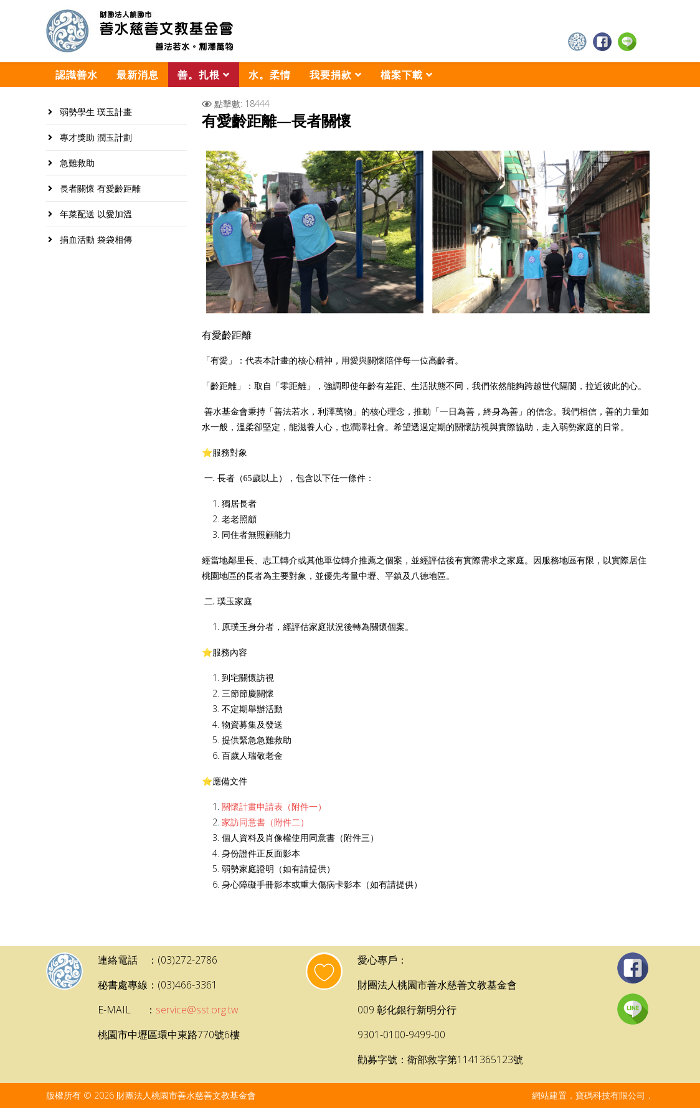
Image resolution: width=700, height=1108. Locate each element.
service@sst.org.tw (197, 1009)
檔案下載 (402, 75)
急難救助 (76, 163)
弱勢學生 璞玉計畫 (94, 112)
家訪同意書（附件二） (265, 822)
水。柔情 (269, 75)
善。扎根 (198, 75)
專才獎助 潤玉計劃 (94, 137)
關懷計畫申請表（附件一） (274, 807)
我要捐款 (331, 75)
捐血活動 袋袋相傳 (94, 239)
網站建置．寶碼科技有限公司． (593, 1095)
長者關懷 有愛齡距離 (99, 188)
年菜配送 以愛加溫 (94, 214)
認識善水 (76, 75)
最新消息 (137, 75)
